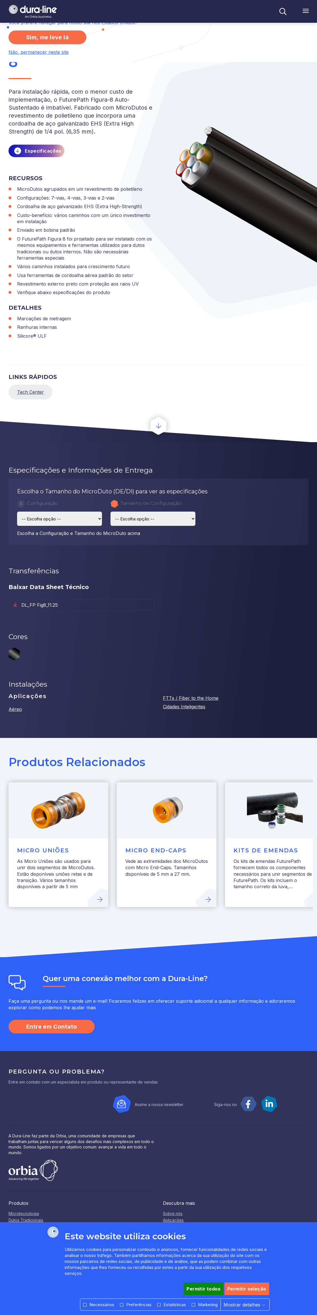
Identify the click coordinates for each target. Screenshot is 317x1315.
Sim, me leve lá (47, 37)
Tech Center (30, 392)
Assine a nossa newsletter (159, 1104)
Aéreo (15, 709)
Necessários (101, 1304)
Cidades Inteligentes (184, 706)
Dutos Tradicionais (26, 1220)
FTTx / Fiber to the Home (190, 698)
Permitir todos (203, 1289)
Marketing (208, 1304)
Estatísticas (174, 1304)
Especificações (43, 151)
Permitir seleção (246, 1289)
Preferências (139, 1304)
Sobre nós (173, 1213)
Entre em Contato (51, 1026)
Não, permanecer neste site (39, 52)
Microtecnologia (24, 1213)
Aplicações (173, 1220)
